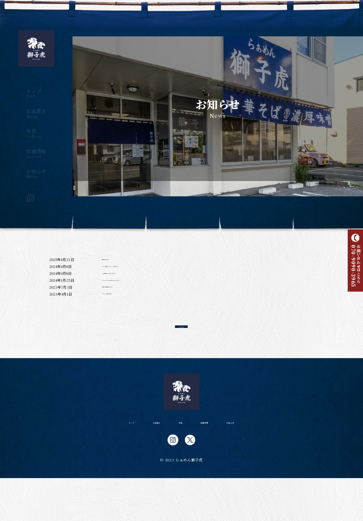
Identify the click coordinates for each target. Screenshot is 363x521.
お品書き (36, 106)
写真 (36, 126)
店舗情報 (36, 147)
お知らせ (36, 167)
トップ (36, 86)
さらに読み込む (181, 361)
